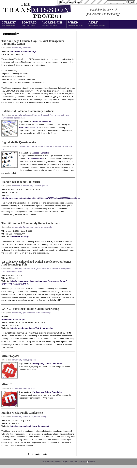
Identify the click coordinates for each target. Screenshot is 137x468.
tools (20, 271)
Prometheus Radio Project (13, 319)
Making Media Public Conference (22, 412)
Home (62, 2)
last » (45, 454)
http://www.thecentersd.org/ (23, 51)
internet (37, 186)
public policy (40, 227)
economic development (60, 268)
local (31, 417)
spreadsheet (19, 118)
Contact (78, 2)
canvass (15, 146)
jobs (3, 271)
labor (25, 417)
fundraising (28, 227)
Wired (75, 24)
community (17, 48)
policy (45, 186)
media (37, 417)
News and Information (52, 462)
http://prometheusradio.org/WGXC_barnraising (31, 328)
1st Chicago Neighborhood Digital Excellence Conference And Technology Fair (36, 263)
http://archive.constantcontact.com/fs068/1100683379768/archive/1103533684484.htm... (40, 198)
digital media (37, 146)
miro (25, 360)
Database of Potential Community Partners (27, 111)
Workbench (52, 24)
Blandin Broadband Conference (20, 181)
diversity (27, 48)
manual (26, 388)
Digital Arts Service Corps (75, 462)
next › (37, 454)
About (70, 2)
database (27, 115)
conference (28, 268)
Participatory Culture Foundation (47, 364)
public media (29, 313)
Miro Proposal (10, 355)
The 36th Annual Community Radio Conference (30, 223)
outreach (65, 115)
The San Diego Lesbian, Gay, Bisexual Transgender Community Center (32, 42)
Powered (29, 24)
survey (4, 149)
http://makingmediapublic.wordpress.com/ (29, 426)
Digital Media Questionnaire (18, 142)
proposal (32, 360)
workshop (46, 313)
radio (49, 227)
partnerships (7, 118)
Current (9, 24)
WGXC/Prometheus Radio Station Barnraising (30, 308)
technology (11, 271)
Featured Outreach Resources (46, 115)
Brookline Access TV (41, 122)
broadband (17, 186)
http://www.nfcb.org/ (19, 237)
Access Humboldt (40, 153)
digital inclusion (41, 268)
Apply (97, 24)
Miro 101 (7, 384)
